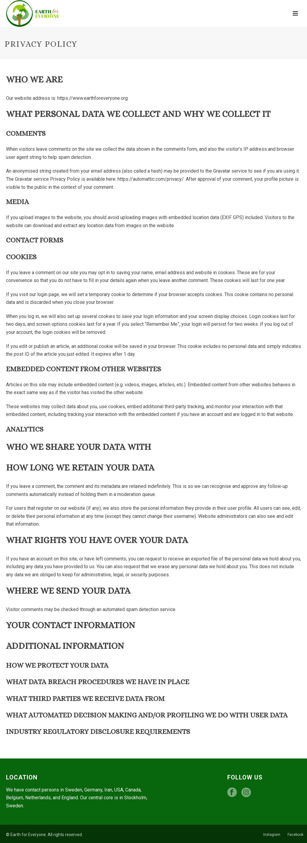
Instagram (271, 835)
